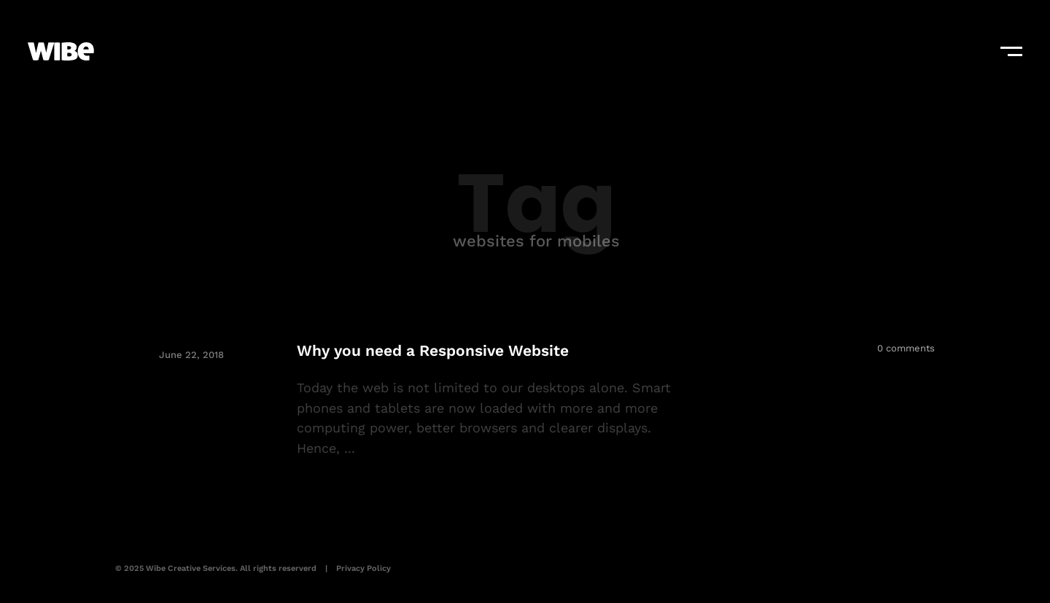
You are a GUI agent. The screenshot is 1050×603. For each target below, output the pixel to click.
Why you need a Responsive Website (433, 350)
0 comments (906, 348)
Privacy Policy (363, 568)
